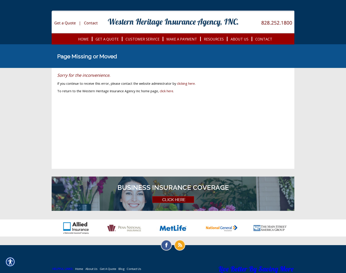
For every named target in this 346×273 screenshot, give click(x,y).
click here (166, 91)
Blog (121, 269)
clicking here (186, 83)
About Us (91, 269)
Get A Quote (108, 269)
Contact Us (134, 269)
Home (79, 269)
